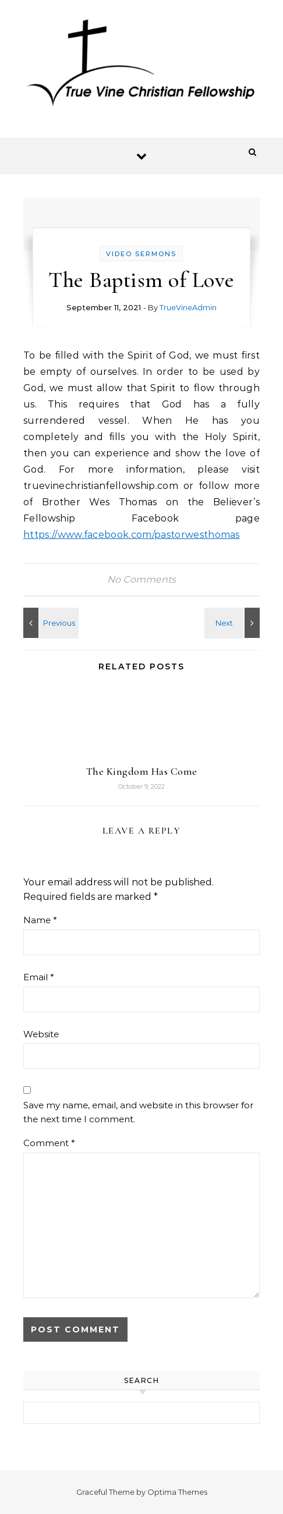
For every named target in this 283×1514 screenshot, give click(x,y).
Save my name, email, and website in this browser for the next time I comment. (138, 1112)
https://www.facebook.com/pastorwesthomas (131, 534)
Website (41, 1034)
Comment (49, 1142)
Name (40, 920)
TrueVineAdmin (188, 307)
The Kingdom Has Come (141, 771)
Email (38, 977)
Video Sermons (141, 254)
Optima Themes (177, 1492)
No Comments (141, 579)
